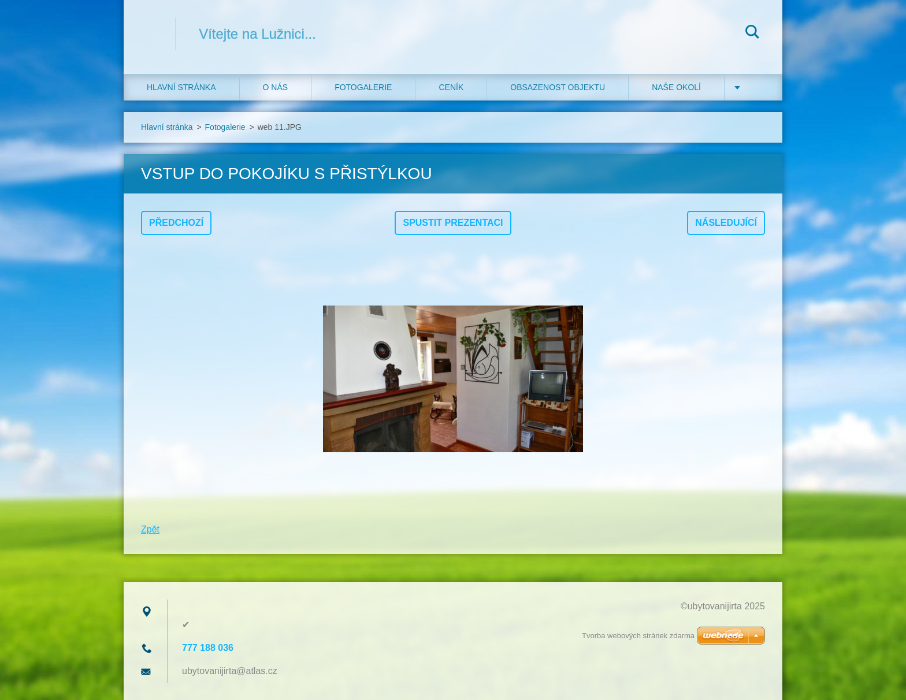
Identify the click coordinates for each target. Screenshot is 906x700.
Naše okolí (676, 87)
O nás (275, 87)
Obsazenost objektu (557, 87)
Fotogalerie (363, 87)
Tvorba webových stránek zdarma (638, 635)
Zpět (150, 529)
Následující (726, 223)
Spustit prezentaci (453, 223)
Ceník (451, 87)
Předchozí (176, 223)
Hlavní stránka (181, 87)
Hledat (752, 33)
